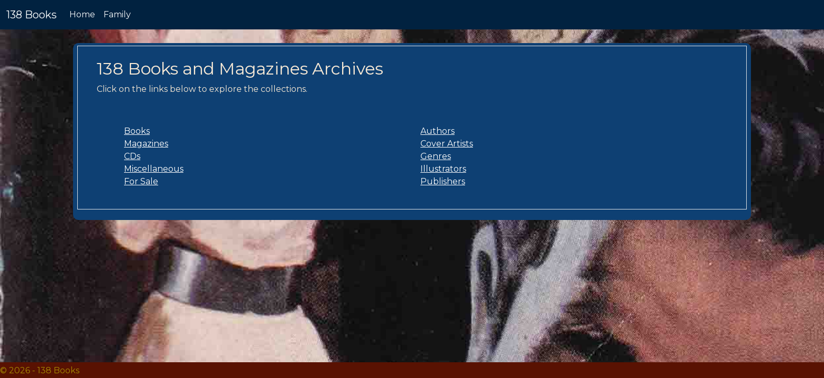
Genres (435, 156)
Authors (437, 131)
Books (137, 131)
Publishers (442, 181)
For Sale (141, 181)
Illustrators (443, 169)
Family (117, 14)
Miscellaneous (153, 169)
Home (82, 14)
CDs (132, 156)
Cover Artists (446, 144)
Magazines (146, 144)
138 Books (31, 14)
